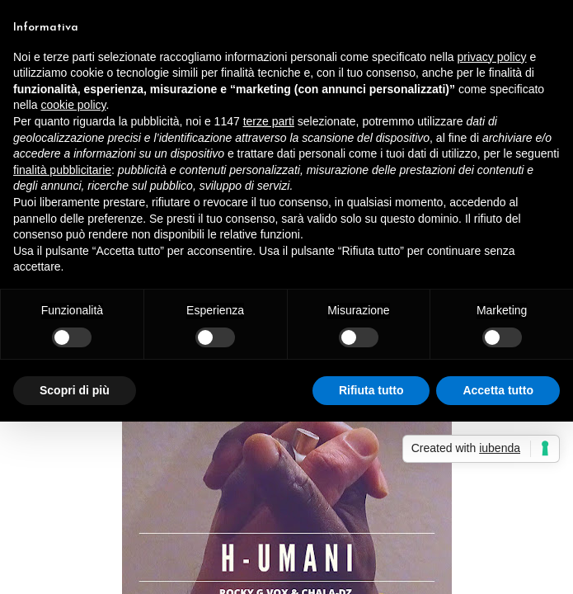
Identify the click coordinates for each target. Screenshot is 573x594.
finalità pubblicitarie (62, 170)
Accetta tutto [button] (498, 390)
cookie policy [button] (73, 104)
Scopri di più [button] (75, 390)
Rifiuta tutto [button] (371, 390)
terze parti (268, 121)
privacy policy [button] (492, 57)
